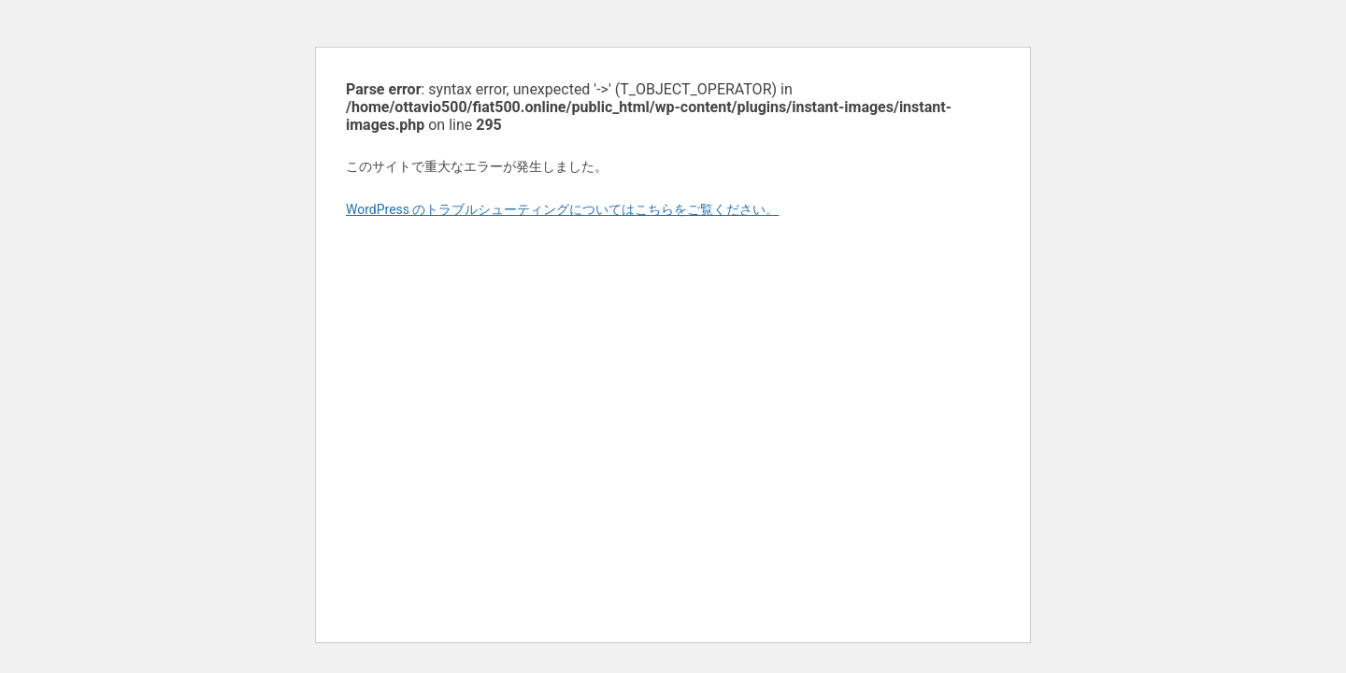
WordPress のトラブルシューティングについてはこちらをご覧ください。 (563, 209)
